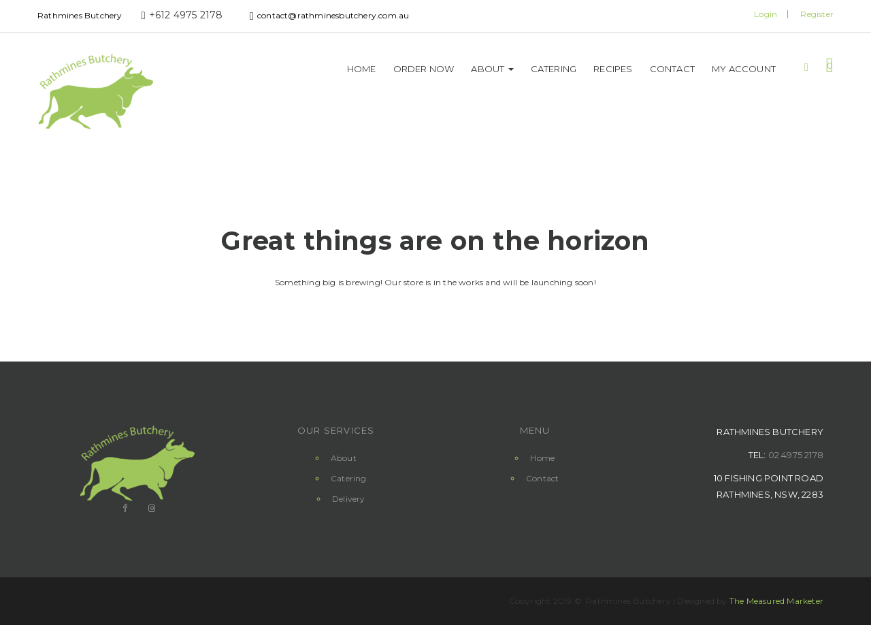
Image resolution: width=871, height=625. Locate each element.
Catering (554, 68)
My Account (744, 68)
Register (817, 14)
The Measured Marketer (776, 601)
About (492, 68)
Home (361, 68)
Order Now (424, 68)
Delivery (348, 499)
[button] (830, 65)
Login (765, 14)
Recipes (612, 68)
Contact (672, 68)
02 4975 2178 (795, 454)
